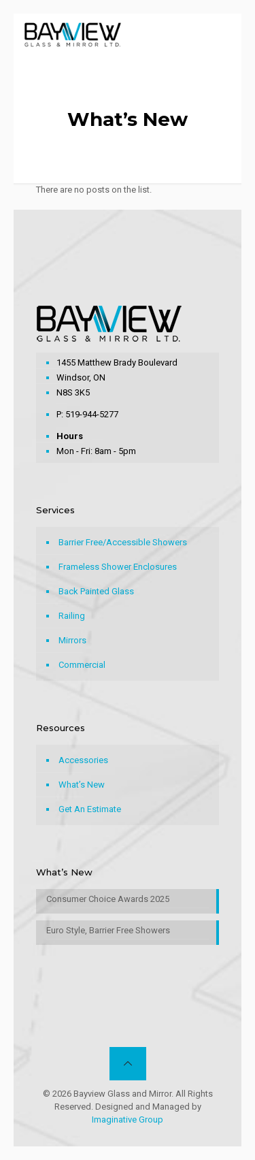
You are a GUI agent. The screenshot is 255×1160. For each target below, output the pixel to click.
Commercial (81, 665)
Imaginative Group (127, 1119)
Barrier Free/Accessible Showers (122, 542)
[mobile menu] (223, 34)
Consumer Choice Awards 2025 (107, 899)
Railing (71, 616)
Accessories (83, 760)
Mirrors (72, 640)
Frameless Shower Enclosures (117, 567)
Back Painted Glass (96, 591)
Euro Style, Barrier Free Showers (108, 930)
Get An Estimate (89, 809)
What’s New (81, 784)
